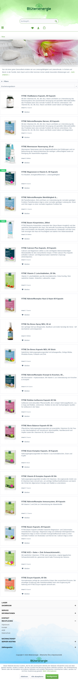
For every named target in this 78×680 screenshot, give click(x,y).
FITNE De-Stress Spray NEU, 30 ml (36, 324)
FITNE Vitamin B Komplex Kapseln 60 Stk (39, 476)
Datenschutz (6, 633)
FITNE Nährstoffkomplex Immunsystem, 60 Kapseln (43, 502)
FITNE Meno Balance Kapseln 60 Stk (36, 426)
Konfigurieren (52, 676)
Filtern (5, 81)
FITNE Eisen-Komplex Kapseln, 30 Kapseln (39, 451)
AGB (3, 630)
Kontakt (4, 627)
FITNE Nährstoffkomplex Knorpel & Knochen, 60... (42, 375)
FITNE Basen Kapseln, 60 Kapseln (35, 527)
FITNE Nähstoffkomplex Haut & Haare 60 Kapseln (42, 299)
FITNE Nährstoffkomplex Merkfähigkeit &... (39, 197)
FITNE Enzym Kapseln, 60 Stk (34, 578)
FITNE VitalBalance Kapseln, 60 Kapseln (38, 96)
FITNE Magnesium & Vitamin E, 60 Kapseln (39, 172)
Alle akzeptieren (37, 676)
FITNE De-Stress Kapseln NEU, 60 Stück (38, 349)
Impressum (5, 625)
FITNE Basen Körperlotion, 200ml (35, 223)
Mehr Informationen (49, 671)
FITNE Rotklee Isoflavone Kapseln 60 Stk (38, 400)
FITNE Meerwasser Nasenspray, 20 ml (37, 147)
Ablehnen (24, 676)
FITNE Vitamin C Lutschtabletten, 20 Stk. (38, 273)
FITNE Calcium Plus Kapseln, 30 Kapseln (38, 248)
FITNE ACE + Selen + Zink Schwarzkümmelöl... (41, 552)
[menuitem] (39, 22)
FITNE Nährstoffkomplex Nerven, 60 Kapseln (40, 121)
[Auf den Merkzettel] (26, 112)
